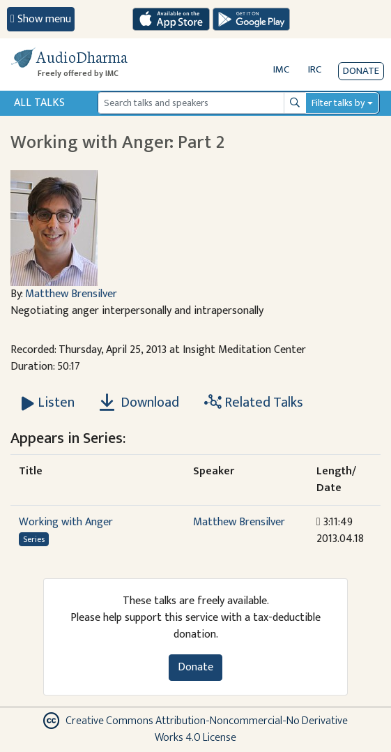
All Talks (39, 102)
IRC (314, 69)
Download (139, 402)
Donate (361, 71)
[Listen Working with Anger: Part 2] (48, 402)
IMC (281, 69)
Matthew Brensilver (71, 294)
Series (34, 539)
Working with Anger (66, 522)
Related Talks (253, 402)
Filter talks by (338, 103)
